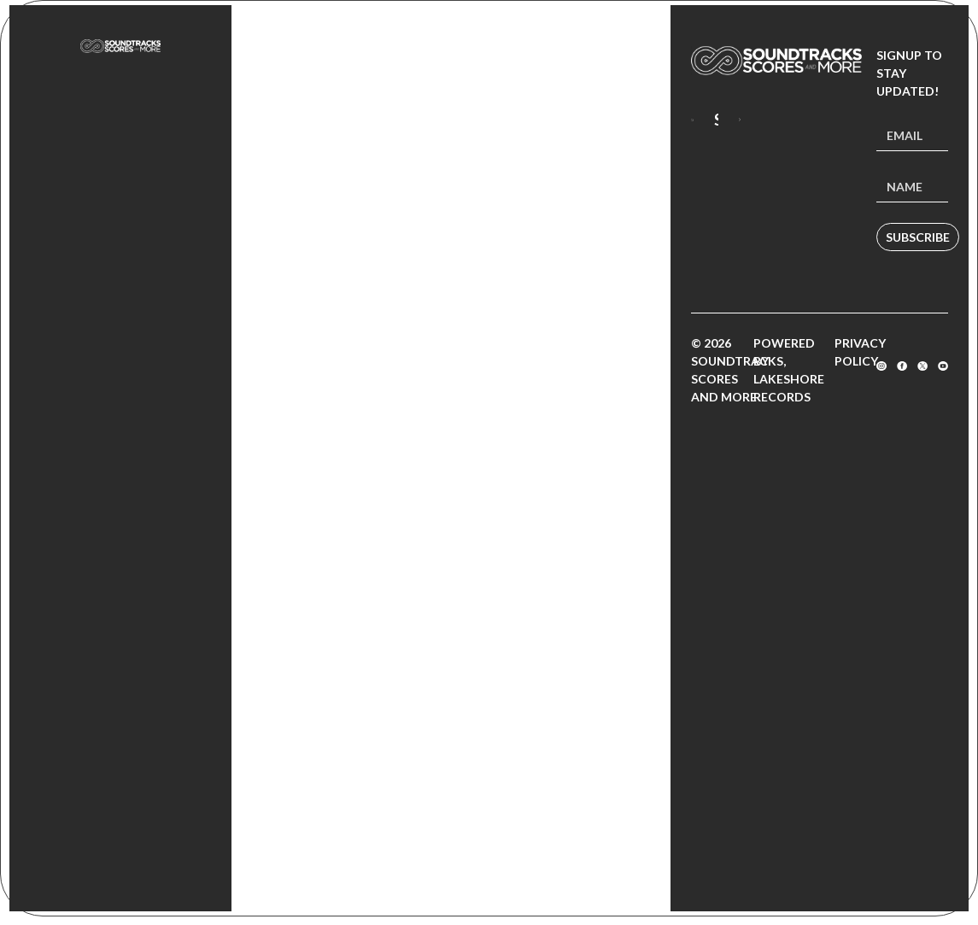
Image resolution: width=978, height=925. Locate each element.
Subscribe (918, 237)
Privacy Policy (860, 352)
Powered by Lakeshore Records (788, 370)
